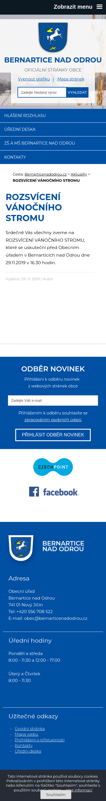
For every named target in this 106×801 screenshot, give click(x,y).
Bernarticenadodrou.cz (46, 174)
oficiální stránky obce (53, 47)
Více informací (79, 790)
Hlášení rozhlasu (25, 115)
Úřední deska (20, 129)
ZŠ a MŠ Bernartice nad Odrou (39, 143)
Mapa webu (26, 734)
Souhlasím (55, 794)
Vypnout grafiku (34, 79)
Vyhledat (77, 92)
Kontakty (15, 157)
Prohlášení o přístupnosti (39, 739)
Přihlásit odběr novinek (53, 434)
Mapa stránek (70, 79)
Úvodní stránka (30, 728)
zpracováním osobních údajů (52, 419)
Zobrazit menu (78, 7)
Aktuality (79, 174)
